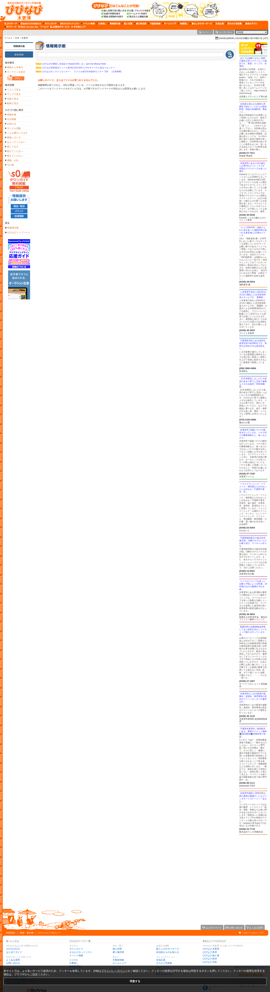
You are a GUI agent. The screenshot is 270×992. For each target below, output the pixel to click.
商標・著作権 (26, 932)
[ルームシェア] (169, 24)
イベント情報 (76, 955)
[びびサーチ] (10, 24)
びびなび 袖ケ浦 (211, 955)
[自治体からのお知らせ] (30, 24)
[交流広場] (219, 24)
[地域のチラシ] (250, 24)
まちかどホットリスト (80, 952)
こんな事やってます (17, 133)
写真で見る (12, 99)
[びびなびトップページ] (22, 10)
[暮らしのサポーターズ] (201, 24)
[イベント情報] (88, 24)
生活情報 (11, 119)
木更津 (24, 38)
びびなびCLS (13, 948)
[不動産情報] (154, 24)
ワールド (8, 38)
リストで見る (14, 89)
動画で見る (12, 103)
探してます (12, 146)
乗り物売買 (118, 952)
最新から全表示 (15, 67)
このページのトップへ (253, 933)
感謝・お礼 (12, 160)
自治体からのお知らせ (167, 952)
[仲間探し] (183, 24)
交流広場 (160, 960)
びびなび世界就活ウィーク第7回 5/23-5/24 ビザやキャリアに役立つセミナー (75, 67)
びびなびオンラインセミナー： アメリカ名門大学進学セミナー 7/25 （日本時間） (79, 71)
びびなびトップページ (18, 232)
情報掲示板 (19, 46)
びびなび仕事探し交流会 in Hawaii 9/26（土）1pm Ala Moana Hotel (71, 64)
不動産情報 (118, 960)
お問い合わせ (13, 963)
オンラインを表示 (16, 72)
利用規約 (10, 932)
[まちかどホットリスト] (68, 24)
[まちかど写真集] (233, 24)
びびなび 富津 (210, 958)
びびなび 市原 (210, 962)
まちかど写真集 (164, 963)
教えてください (15, 156)
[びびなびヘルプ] (44, 27)
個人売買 (117, 948)
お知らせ (11, 124)
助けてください (15, 151)
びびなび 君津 (210, 952)
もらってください (16, 142)
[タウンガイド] (49, 24)
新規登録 (19, 54)
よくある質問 (13, 960)
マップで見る (14, 94)
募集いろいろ (14, 137)
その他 (10, 165)
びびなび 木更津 (211, 948)
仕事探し (74, 963)
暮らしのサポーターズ (167, 948)
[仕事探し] (101, 24)
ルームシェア (119, 963)
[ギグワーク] (10, 27)
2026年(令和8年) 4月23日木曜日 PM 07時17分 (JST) (243, 38)
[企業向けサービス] (59, 27)
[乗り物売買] (140, 24)
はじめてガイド (14, 952)
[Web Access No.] (28, 27)
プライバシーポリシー (49, 932)
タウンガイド (76, 948)
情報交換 (11, 114)
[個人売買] (127, 24)
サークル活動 (14, 128)
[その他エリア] (78, 27)
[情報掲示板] (114, 24)
